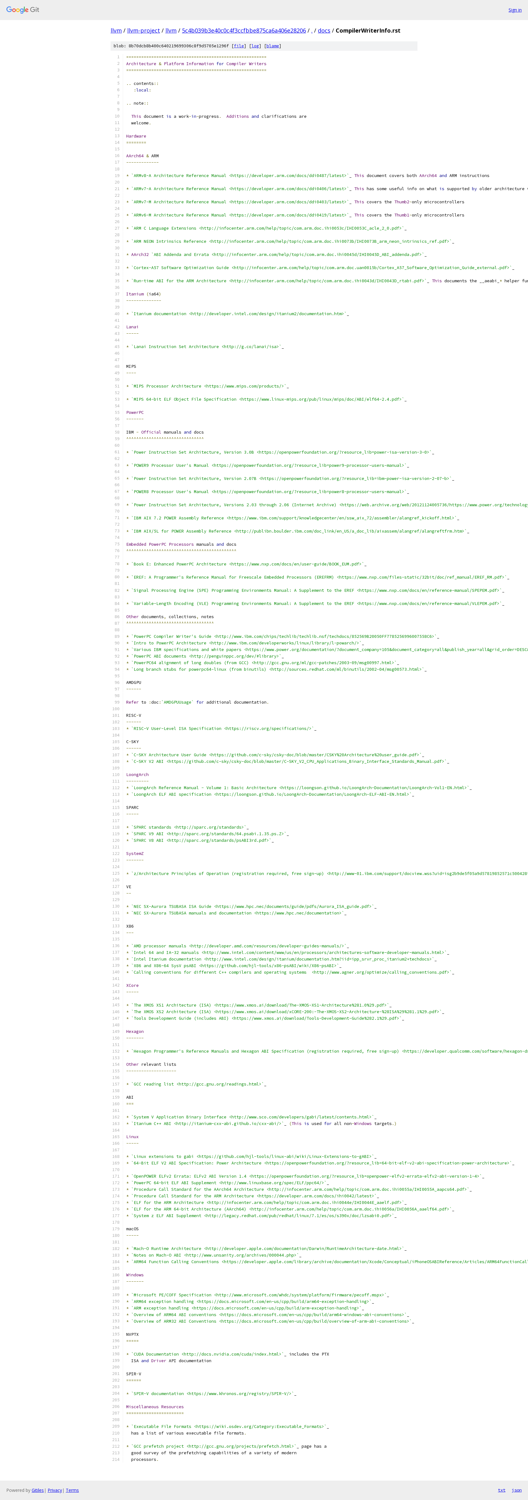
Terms (72, 1490)
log (255, 46)
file (239, 46)
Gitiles (38, 1490)
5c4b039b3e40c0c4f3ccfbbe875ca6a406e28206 (244, 30)
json (517, 1490)
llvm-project (143, 30)
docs (324, 30)
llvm (116, 30)
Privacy (55, 1490)
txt (501, 1490)
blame (273, 46)
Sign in (515, 10)
